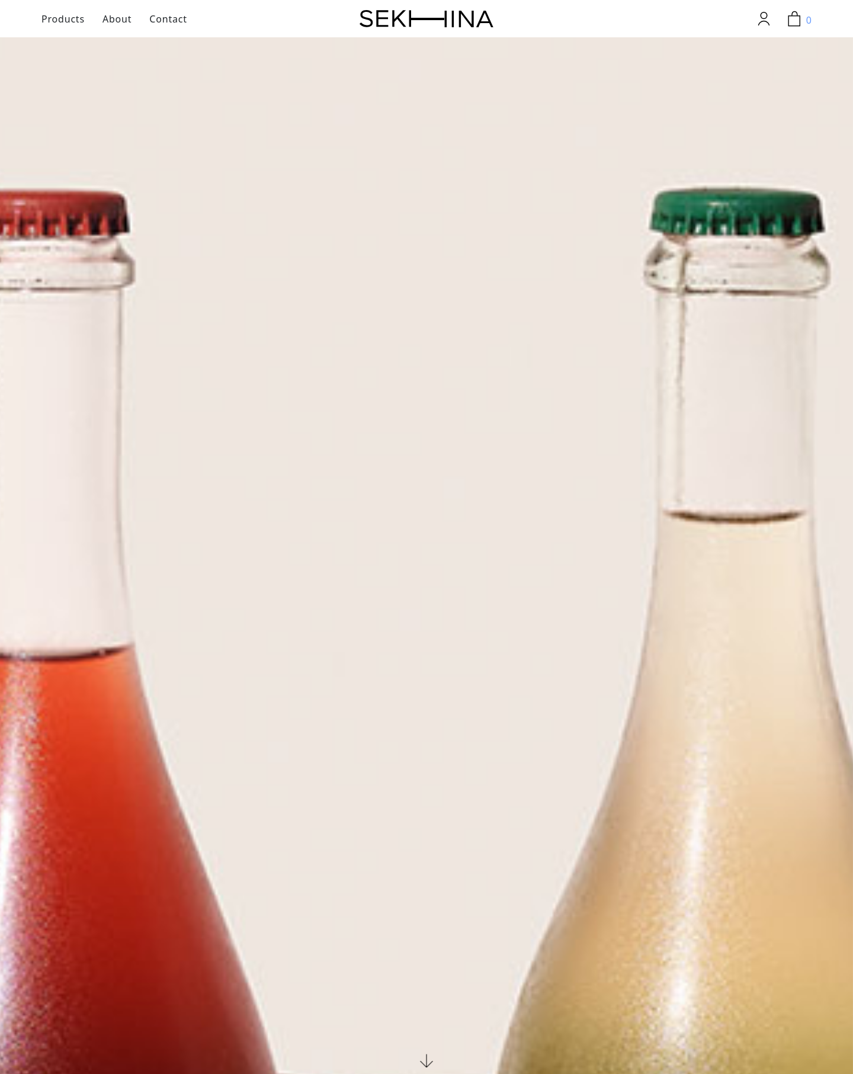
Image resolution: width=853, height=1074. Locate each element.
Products (63, 18)
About (117, 18)
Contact (168, 18)
